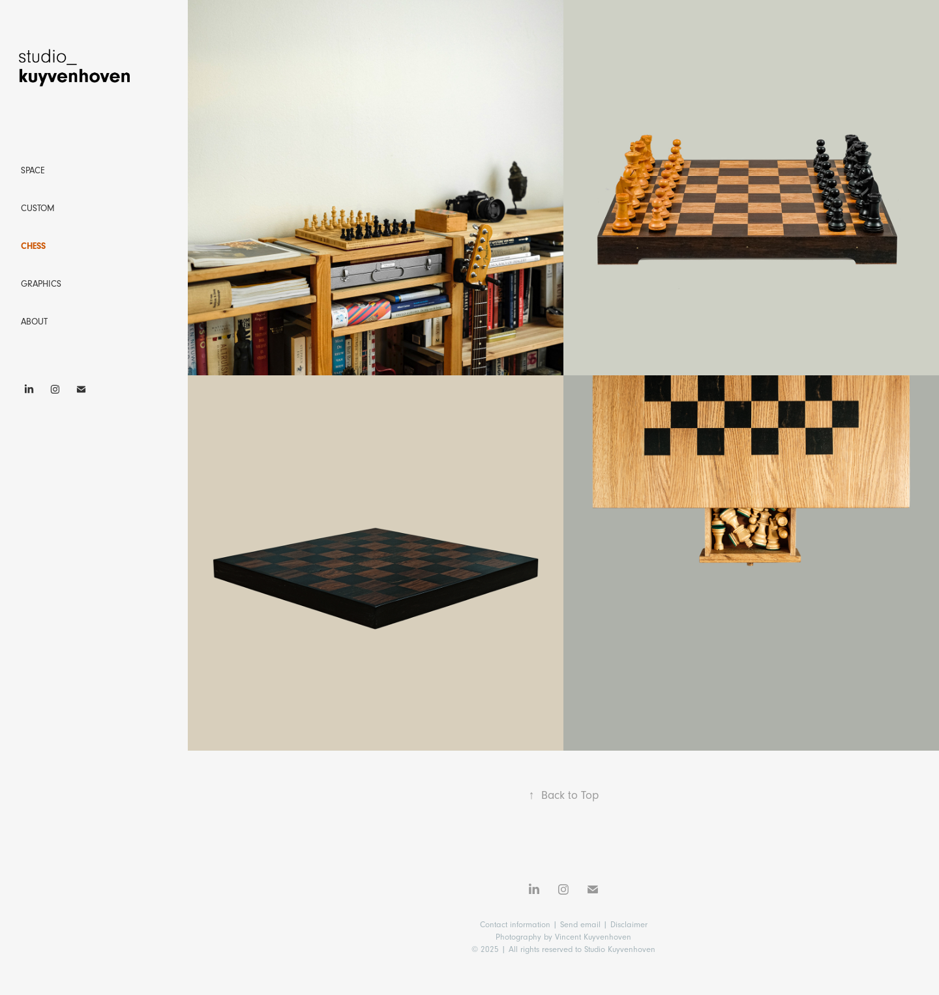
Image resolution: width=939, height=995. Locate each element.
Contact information (516, 924)
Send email (580, 924)
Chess (33, 246)
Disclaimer (629, 924)
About (34, 322)
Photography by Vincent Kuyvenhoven (563, 937)
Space (33, 171)
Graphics (41, 284)
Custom (38, 208)
